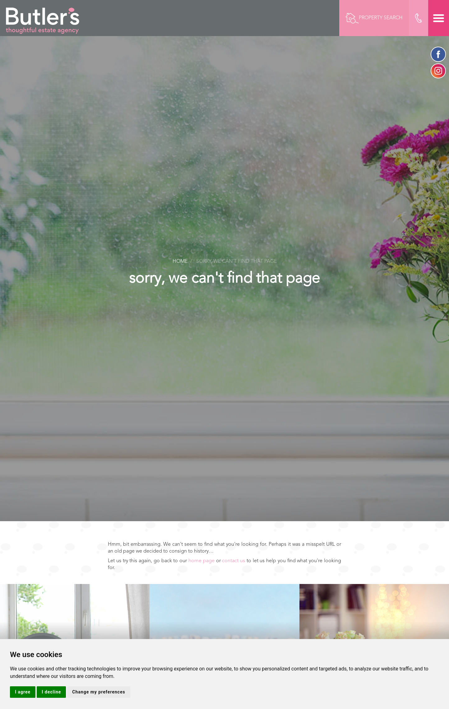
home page (201, 560)
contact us (233, 560)
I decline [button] (51, 691)
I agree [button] (22, 691)
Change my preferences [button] (98, 691)
